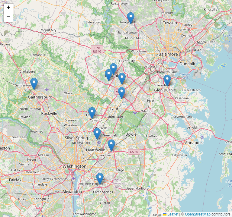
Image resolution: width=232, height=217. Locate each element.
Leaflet (170, 214)
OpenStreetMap (198, 214)
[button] (111, 145)
